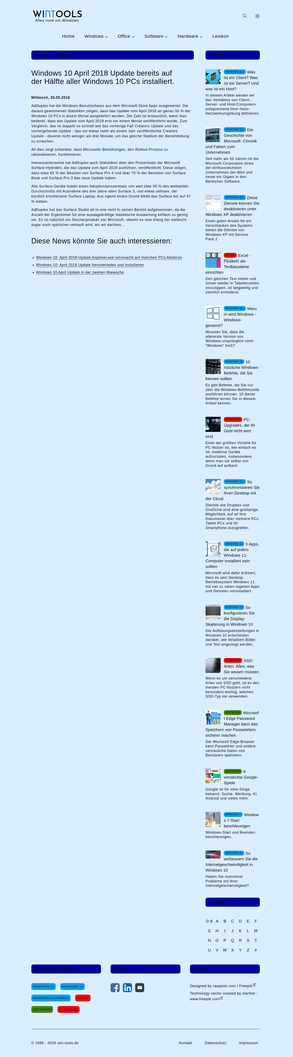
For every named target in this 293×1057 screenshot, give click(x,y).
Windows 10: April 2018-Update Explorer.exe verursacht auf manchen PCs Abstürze (109, 257)
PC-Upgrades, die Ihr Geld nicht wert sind (230, 428)
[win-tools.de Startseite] (57, 16)
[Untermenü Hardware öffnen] (200, 36)
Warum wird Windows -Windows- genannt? (231, 317)
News (65, 55)
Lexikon (220, 36)
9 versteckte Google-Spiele (241, 777)
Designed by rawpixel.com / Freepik (221, 986)
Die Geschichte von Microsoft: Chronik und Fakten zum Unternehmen (231, 141)
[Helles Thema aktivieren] (257, 16)
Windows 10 (72, 986)
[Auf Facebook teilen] (115, 988)
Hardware (188, 36)
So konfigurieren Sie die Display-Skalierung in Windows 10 (230, 616)
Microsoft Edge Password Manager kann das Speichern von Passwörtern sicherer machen (232, 724)
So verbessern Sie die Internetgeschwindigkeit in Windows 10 (232, 861)
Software (153, 36)
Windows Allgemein (51, 998)
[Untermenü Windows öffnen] (106, 36)
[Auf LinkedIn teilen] (127, 988)
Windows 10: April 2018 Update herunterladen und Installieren (90, 265)
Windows (94, 36)
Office (124, 36)
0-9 (209, 921)
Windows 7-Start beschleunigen (241, 820)
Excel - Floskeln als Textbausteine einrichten (228, 264)
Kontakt (185, 1043)
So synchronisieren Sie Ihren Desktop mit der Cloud (233, 490)
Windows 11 (43, 986)
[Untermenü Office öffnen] (132, 36)
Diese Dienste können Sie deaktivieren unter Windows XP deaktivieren (232, 206)
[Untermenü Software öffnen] (165, 36)
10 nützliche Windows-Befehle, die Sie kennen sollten (232, 370)
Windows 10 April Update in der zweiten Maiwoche (80, 272)
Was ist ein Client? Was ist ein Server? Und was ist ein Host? (232, 80)
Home (68, 36)
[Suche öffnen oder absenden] (245, 16)
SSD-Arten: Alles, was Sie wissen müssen (241, 666)
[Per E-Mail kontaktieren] (139, 988)
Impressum (248, 1043)
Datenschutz (215, 1043)
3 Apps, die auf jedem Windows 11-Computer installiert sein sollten (232, 555)
